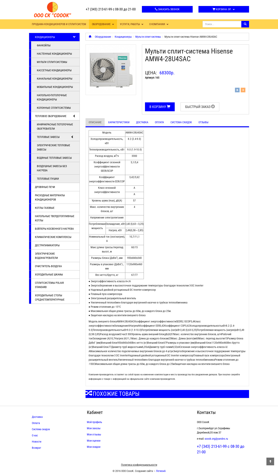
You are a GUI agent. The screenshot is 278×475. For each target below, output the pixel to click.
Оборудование (103, 24)
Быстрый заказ (200, 107)
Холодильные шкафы (49, 274)
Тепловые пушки (48, 178)
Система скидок (181, 122)
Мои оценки (93, 440)
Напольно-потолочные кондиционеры (52, 97)
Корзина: (224, 9)
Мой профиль (94, 422)
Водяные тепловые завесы (54, 157)
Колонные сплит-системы (54, 107)
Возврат (36, 447)
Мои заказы (94, 428)
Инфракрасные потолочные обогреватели (55, 126)
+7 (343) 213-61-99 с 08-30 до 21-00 (111, 9)
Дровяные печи (45, 187)
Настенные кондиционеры (54, 53)
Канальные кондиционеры (54, 78)
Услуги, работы (131, 24)
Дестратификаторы (47, 245)
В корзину (159, 107)
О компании (159, 24)
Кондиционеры (55, 37)
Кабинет (95, 412)
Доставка (142, 122)
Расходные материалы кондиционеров (50, 197)
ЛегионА (161, 470)
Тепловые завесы (55, 137)
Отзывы (203, 122)
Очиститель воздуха (48, 266)
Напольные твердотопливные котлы (54, 218)
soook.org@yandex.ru (216, 438)
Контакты (206, 412)
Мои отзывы (94, 434)
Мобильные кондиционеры (55, 86)
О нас (35, 435)
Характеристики (119, 122)
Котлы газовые (44, 207)
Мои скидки (93, 446)
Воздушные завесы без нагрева (52, 168)
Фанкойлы (44, 45)
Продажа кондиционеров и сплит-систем (59, 24)
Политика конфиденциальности (139, 464)
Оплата (159, 122)
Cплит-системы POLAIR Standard (49, 285)
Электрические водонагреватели (46, 255)
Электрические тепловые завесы (53, 147)
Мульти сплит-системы (52, 62)
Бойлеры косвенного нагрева (54, 228)
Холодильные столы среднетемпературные (49, 297)
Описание (95, 122)
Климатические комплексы (53, 237)
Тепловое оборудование (55, 116)
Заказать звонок (167, 9)
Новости (36, 441)
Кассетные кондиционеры (54, 70)
